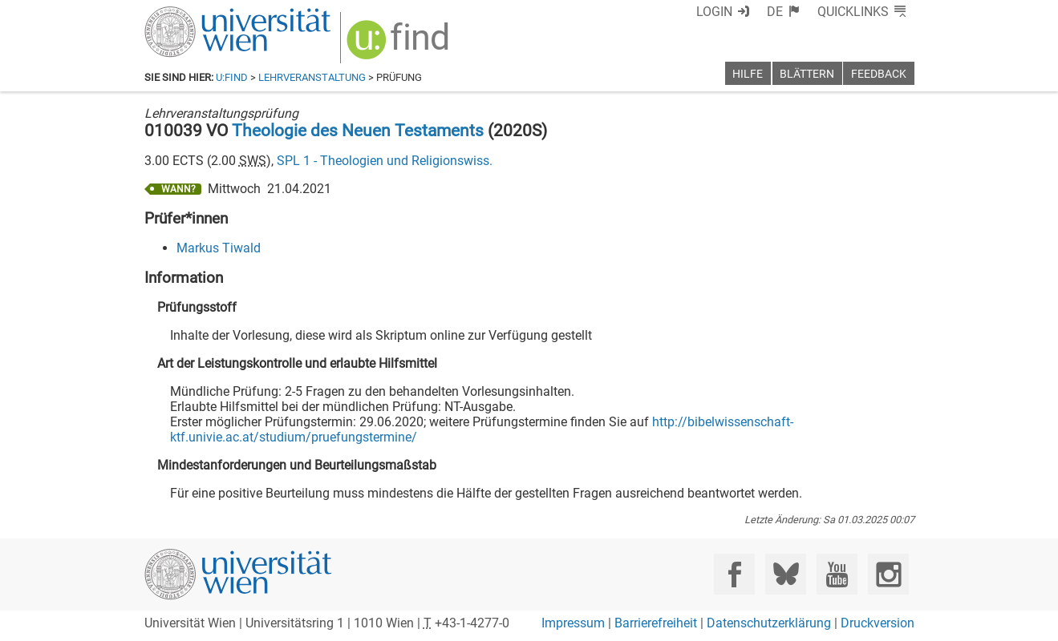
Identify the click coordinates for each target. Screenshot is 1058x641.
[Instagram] (888, 574)
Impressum (573, 623)
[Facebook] (734, 574)
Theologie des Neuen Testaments (358, 130)
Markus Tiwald (218, 248)
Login (714, 11)
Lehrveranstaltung (312, 77)
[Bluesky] (785, 574)
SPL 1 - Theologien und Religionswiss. (385, 160)
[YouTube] (837, 574)
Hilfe (747, 74)
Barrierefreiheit (655, 623)
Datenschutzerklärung (769, 623)
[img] (400, 45)
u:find (232, 77)
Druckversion (877, 623)
